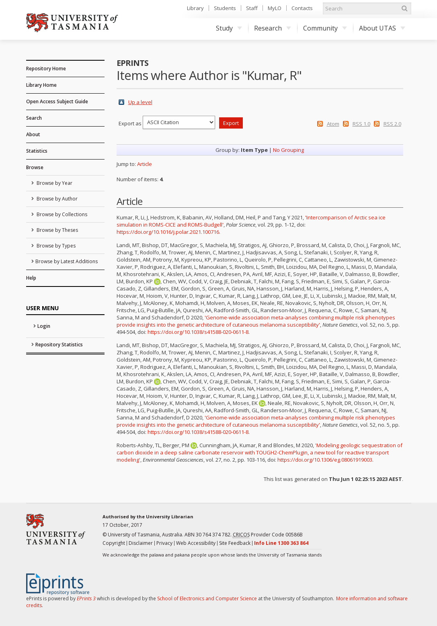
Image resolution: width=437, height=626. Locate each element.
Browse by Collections (61, 214)
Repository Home (46, 68)
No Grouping (288, 149)
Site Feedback (234, 543)
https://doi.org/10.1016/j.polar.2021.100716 (168, 231)
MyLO (274, 8)
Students (225, 8)
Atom (333, 123)
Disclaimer (141, 543)
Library (195, 8)
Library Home (41, 85)
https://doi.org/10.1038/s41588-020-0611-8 (198, 332)
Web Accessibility (195, 543)
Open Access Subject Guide (57, 101)
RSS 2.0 (392, 123)
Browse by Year (53, 183)
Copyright (114, 543)
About (33, 134)
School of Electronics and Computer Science (207, 598)
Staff (252, 8)
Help (31, 277)
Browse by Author (56, 198)
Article (144, 164)
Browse (34, 167)
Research (272, 28)
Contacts (302, 8)
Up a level (140, 102)
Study (229, 28)
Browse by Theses (56, 230)
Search (34, 118)
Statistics (36, 150)
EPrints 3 (86, 598)
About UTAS (382, 28)
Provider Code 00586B (268, 534)
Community (325, 28)
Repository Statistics (59, 344)
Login (43, 326)
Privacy (164, 543)
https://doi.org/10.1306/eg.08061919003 (324, 459)
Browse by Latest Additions (66, 261)
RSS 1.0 (361, 123)
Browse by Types (55, 245)
